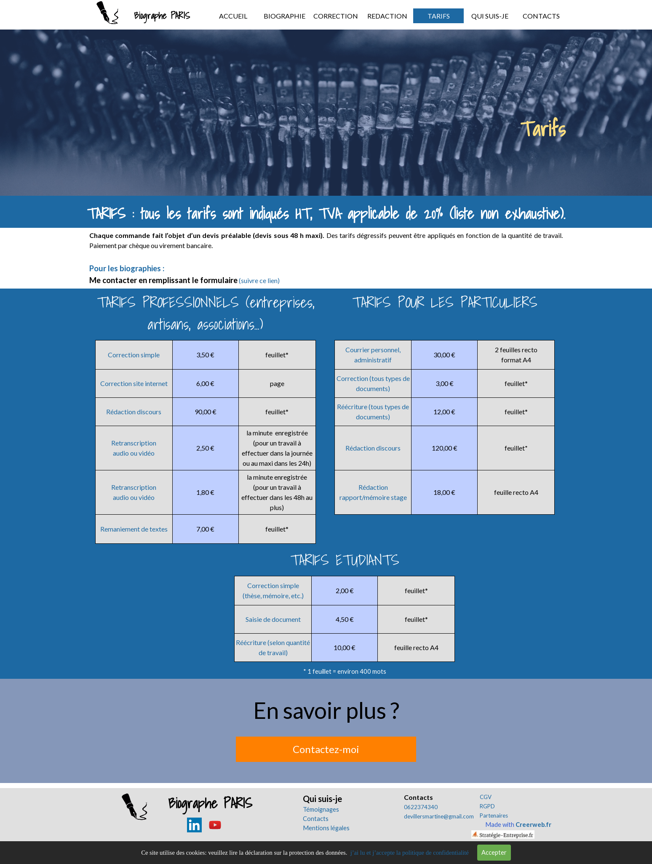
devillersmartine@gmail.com (439, 816)
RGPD (487, 806)
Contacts (316, 818)
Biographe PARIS (162, 15)
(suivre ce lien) (259, 280)
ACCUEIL (233, 16)
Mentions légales (326, 828)
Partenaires (494, 815)
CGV (486, 797)
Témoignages (321, 809)
